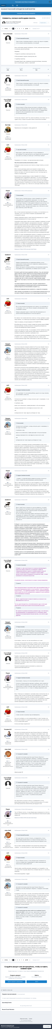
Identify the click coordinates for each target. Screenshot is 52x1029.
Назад (6, 28)
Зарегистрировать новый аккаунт (15, 981)
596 (8, 741)
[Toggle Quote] (16, 38)
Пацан (8, 190)
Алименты (16, 23)
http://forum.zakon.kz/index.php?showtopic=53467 (26, 162)
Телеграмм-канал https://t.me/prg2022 (25, 2)
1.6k (8, 266)
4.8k (8, 136)
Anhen (8, 75)
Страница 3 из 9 (36, 28)
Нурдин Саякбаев (8, 344)
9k (8, 202)
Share (35, 22)
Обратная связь (24, 1018)
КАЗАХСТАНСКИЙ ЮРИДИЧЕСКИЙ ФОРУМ (18, 9)
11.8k (8, 156)
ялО (8, 145)
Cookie (30, 1018)
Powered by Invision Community (26, 1021)
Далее (26, 28)
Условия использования (14, 1027)
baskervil (8, 254)
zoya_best (8, 749)
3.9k (8, 357)
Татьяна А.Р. (8, 729)
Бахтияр (7, 125)
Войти (36, 981)
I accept (47, 1026)
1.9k (8, 87)
